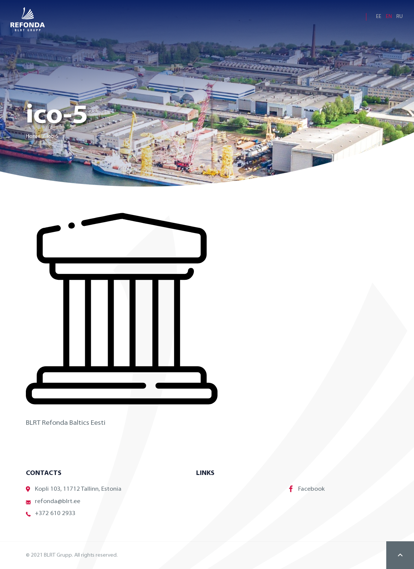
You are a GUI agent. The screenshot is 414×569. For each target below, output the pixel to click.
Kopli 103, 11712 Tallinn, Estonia (74, 489)
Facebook (307, 488)
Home (33, 136)
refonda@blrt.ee (53, 501)
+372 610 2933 (50, 513)
